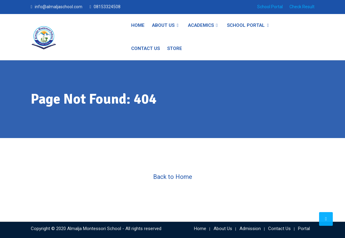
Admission (250, 228)
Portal (304, 228)
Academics (201, 25)
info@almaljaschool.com (58, 6)
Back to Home (172, 176)
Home (138, 25)
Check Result (301, 6)
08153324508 (107, 6)
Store (174, 48)
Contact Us (145, 48)
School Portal (270, 6)
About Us (163, 25)
